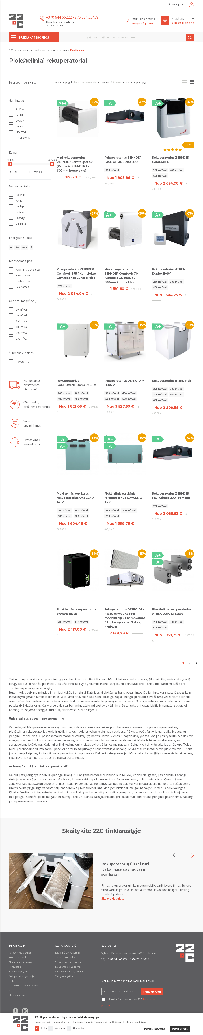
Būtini (41, 1028)
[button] (191, 855)
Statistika (75, 1028)
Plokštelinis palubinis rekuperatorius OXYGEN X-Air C (123, 498)
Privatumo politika (18, 957)
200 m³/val (112, 170)
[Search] (190, 37)
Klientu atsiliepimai (18, 995)
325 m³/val (176, 389)
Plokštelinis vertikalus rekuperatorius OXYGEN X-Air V (76, 498)
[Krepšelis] (183, 20)
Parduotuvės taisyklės (20, 952)
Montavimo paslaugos (20, 962)
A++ (24, 247)
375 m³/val (64, 286)
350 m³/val (160, 170)
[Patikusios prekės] (139, 21)
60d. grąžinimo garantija (21, 976)
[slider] (10, 164)
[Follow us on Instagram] (25, 1011)
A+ (17, 247)
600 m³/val (160, 175)
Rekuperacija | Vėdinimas (32, 50)
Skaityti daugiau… (113, 898)
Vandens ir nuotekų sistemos (70, 971)
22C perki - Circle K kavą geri (23, 985)
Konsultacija (15, 966)
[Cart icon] (165, 20)
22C (11, 50)
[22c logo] (16, 21)
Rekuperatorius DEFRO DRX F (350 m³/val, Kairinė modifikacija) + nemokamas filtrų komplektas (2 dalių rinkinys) (124, 618)
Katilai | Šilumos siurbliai (68, 952)
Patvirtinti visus (180, 1029)
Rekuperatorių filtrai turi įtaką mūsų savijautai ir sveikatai (125, 869)
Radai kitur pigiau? (18, 971)
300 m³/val (176, 281)
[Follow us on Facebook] (15, 1011)
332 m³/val (81, 622)
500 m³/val (112, 399)
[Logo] (20, 1023)
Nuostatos (57, 1028)
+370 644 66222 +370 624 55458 (72, 17)
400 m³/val (160, 287)
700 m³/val (81, 399)
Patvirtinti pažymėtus (154, 1029)
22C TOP (13, 990)
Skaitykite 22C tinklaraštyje (101, 830)
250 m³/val (160, 281)
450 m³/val (176, 170)
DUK (11, 980)
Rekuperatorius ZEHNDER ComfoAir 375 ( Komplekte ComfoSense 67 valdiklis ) (76, 273)
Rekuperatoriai (59, 50)
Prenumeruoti (152, 991)
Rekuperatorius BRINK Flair (171, 380)
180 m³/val (112, 510)
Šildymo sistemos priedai (68, 962)
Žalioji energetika (64, 976)
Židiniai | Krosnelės (65, 957)
